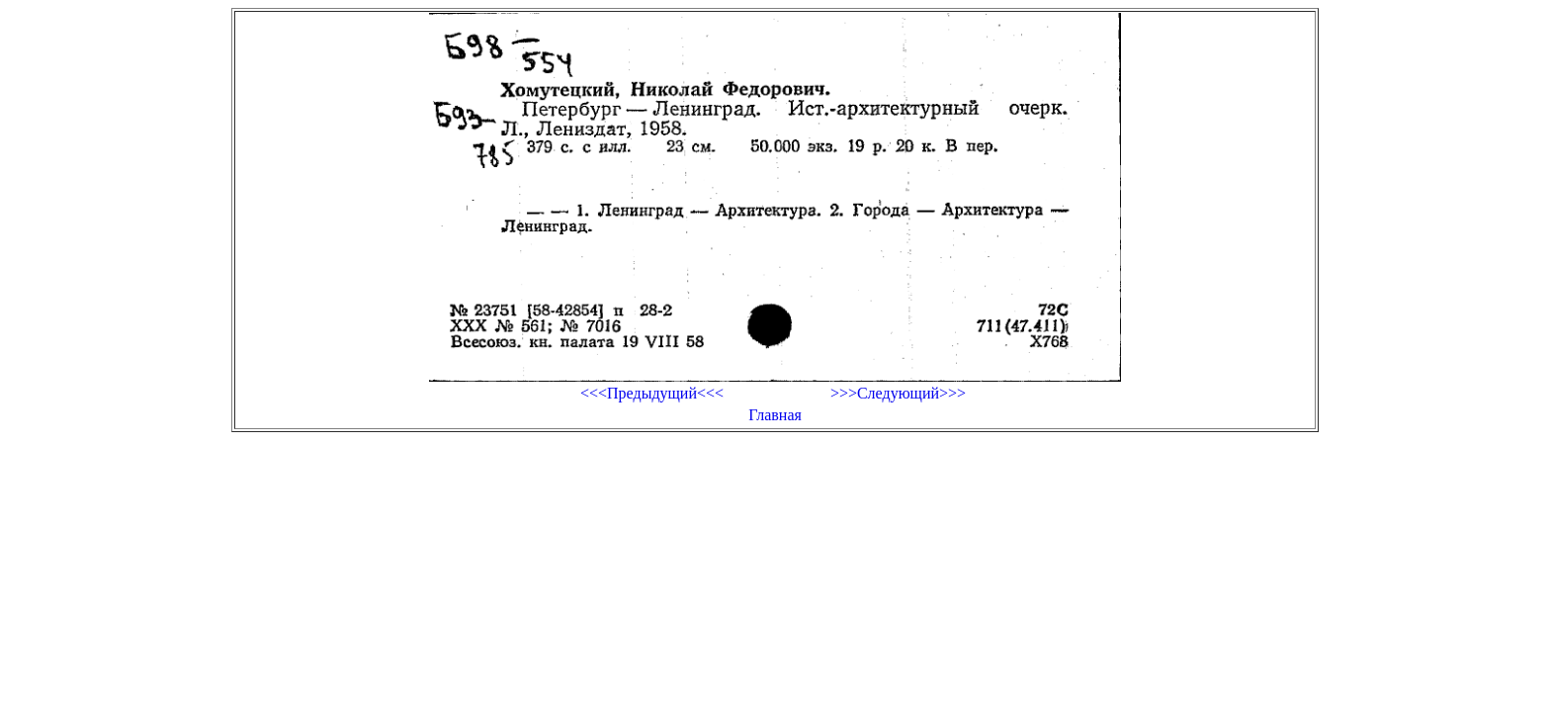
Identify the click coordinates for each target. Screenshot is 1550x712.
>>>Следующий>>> (898, 393)
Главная (775, 414)
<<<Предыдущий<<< (652, 393)
